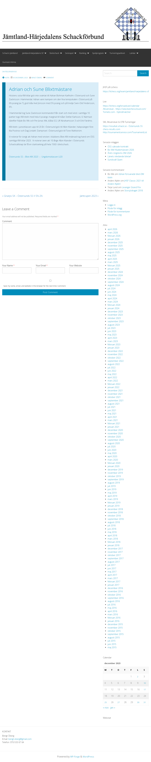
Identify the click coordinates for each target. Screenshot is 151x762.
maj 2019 (112, 492)
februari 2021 (114, 423)
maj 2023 (112, 334)
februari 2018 (114, 542)
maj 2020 (112, 453)
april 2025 (112, 258)
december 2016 (115, 588)
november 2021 (115, 393)
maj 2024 (112, 295)
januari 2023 (113, 347)
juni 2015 (112, 644)
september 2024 (116, 282)
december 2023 (115, 311)
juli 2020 (111, 446)
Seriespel (69, 53)
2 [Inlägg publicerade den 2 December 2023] (137, 676)
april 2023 (112, 337)
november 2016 (115, 591)
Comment (7, 221)
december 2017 (115, 548)
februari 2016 (114, 617)
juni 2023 (112, 331)
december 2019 (115, 469)
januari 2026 (113, 239)
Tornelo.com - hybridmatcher (117, 112)
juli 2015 (111, 640)
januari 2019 (113, 505)
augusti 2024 (114, 285)
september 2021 (116, 400)
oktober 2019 (114, 476)
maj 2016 (112, 607)
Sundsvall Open (115, 159)
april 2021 (112, 417)
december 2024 (115, 272)
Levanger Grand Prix (131, 187)
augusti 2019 (114, 482)
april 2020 (112, 456)
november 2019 (115, 472)
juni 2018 (112, 528)
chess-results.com (111, 129)
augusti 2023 (114, 324)
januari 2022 (113, 387)
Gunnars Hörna (9, 62)
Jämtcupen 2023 (89, 195)
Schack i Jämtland (10, 53)
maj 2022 (112, 374)
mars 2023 (113, 341)
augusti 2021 (114, 403)
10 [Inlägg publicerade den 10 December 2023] (145, 682)
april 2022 (112, 377)
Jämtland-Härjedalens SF (33, 53)
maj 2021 (112, 413)
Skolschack (54, 53)
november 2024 (115, 275)
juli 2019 (111, 486)
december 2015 (115, 624)
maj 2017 (112, 571)
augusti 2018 (114, 522)
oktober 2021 (114, 397)
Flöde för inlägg (115, 208)
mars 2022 (113, 380)
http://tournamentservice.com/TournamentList (125, 132)
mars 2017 (113, 578)
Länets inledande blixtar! (119, 156)
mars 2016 (113, 614)
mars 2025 (113, 262)
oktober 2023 (114, 318)
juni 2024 (112, 291)
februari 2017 (114, 581)
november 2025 (115, 245)
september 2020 (116, 439)
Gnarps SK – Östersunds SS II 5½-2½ (22, 195)
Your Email (41, 265)
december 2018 (115, 509)
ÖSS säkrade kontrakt (118, 146)
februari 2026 (114, 235)
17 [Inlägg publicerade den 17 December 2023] (145, 689)
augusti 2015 (114, 637)
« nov (106, 707)
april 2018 (112, 535)
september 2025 (116, 249)
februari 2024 (114, 305)
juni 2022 (112, 370)
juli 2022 (111, 367)
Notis (6, 77)
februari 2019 (114, 502)
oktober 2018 (114, 515)
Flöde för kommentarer (119, 211)
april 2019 (112, 496)
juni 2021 (112, 410)
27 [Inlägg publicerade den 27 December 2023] (119, 702)
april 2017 (112, 574)
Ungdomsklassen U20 (52, 156)
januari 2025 (113, 268)
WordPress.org (115, 214)
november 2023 (115, 314)
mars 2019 (113, 499)
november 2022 (115, 354)
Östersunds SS (136, 126)
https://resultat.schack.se (115, 126)
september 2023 (116, 321)
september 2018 (116, 519)
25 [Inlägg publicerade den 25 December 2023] (106, 702)
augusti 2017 (114, 561)
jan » (112, 707)
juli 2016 (111, 604)
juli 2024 (111, 288)
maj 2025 (112, 255)
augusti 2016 (114, 601)
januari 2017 (113, 584)
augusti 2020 (114, 443)
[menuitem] (10, 53)
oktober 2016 (114, 594)
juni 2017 (112, 568)
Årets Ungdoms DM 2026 (120, 153)
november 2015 (115, 627)
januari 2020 (113, 466)
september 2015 (116, 634)
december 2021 (115, 390)
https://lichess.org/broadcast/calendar (121, 105)
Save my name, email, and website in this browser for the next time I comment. (34, 286)
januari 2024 (113, 308)
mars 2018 (113, 538)
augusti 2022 (114, 364)
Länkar (133, 53)
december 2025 (115, 242)
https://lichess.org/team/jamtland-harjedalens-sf (126, 91)
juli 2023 (111, 328)
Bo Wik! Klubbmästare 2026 (121, 149)
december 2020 (115, 430)
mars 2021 (113, 420)
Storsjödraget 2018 (133, 190)
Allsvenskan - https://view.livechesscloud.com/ (124, 108)
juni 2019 (112, 489)
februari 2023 (114, 344)
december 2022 (115, 351)
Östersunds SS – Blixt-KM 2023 (23, 156)
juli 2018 (111, 525)
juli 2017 (111, 565)
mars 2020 (113, 459)
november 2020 (115, 433)
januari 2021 (113, 426)
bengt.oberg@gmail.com (20, 738)
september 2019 (116, 479)
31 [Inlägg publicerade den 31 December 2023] (145, 702)
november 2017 (115, 552)
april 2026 (112, 229)
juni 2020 (112, 449)
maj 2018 (112, 532)
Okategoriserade (10, 71)
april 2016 (112, 611)
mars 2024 (113, 301)
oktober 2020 (114, 436)
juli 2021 (111, 407)
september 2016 (116, 598)
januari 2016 (113, 621)
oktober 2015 (114, 631)
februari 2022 (114, 384)
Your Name (8, 265)
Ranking (82, 53)
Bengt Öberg (40, 77)
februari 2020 (114, 463)
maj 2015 (112, 647)
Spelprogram (98, 53)
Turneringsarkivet (117, 53)
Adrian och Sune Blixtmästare (40, 89)
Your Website (75, 265)
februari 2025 (114, 265)
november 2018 (115, 512)
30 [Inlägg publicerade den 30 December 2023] (138, 702)
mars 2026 (113, 232)
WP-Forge (74, 756)
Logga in (111, 205)
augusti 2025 (114, 252)
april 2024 (112, 298)
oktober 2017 (114, 555)
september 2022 (116, 361)
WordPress (89, 756)
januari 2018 (113, 545)
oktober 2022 (114, 357)
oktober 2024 (114, 278)
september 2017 (116, 558)
